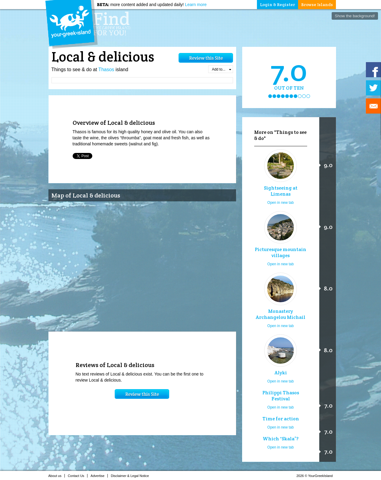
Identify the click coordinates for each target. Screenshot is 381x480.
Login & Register (277, 4)
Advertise (99, 476)
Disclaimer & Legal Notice (131, 476)
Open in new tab (280, 202)
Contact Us (77, 476)
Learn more (196, 4)
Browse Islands (317, 4)
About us (56, 476)
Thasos (106, 69)
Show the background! (355, 16)
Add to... (221, 69)
